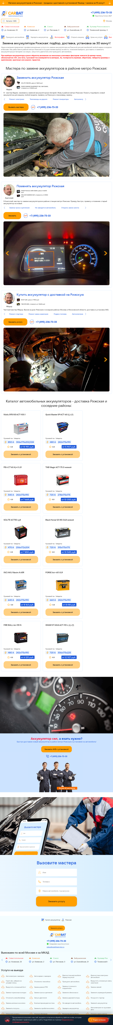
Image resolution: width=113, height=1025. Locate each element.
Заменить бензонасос (68, 948)
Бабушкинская (73, 26)
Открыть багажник (38, 969)
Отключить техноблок (39, 937)
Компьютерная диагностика (41, 958)
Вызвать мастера (16, 107)
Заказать (12, 215)
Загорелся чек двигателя (97, 985)
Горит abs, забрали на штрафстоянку (11, 937)
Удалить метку (65, 985)
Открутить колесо (10, 969)
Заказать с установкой (19, 457)
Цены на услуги (94, 37)
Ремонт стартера (16, 314)
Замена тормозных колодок (13, 948)
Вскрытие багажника (67, 996)
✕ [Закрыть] (108, 1018)
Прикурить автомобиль (12, 37)
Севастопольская (12, 26)
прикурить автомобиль (61, 52)
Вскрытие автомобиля (68, 969)
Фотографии (57, 37)
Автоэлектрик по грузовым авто (98, 964)
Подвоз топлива (60, 314)
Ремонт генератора (61, 99)
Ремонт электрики (16, 99)
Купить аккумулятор (51, 875)
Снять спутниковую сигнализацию (10, 985)
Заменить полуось (10, 963)
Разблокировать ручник (40, 974)
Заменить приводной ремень (99, 948)
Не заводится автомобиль (45, 208)
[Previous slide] (4, 99)
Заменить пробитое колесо (41, 963)
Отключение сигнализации (98, 996)
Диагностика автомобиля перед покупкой (69, 932)
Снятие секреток (38, 1001)
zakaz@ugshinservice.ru (55, 902)
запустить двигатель (40, 52)
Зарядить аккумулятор (37, 37)
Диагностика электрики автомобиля (97, 932)
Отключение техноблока (12, 996)
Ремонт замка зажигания (38, 314)
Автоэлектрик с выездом (82, 314)
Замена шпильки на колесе (13, 958)
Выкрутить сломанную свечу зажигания (99, 937)
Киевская (31, 26)
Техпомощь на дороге (38, 99)
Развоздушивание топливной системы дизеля (42, 991)
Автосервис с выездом (40, 931)
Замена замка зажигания (12, 990)
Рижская (66, 875)
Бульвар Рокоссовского (100, 26)
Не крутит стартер (95, 953)
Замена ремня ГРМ (38, 942)
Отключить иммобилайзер (13, 953)
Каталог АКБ (11, 21)
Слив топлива (93, 1001)
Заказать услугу (15, 322)
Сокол (50, 26)
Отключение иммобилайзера (70, 1001)
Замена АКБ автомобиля (12, 1006)
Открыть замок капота (70, 208)
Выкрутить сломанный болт (13, 942)
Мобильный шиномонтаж (41, 996)
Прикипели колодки (95, 974)
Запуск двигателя (38, 953)
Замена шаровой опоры (69, 953)
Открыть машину (75, 37)
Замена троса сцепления (19, 208)
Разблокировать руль (68, 974)
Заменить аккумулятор (96, 958)
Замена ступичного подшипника (67, 943)
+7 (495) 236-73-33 (101, 12)
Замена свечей (93, 942)
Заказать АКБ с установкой (56, 704)
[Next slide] (86, 99)
